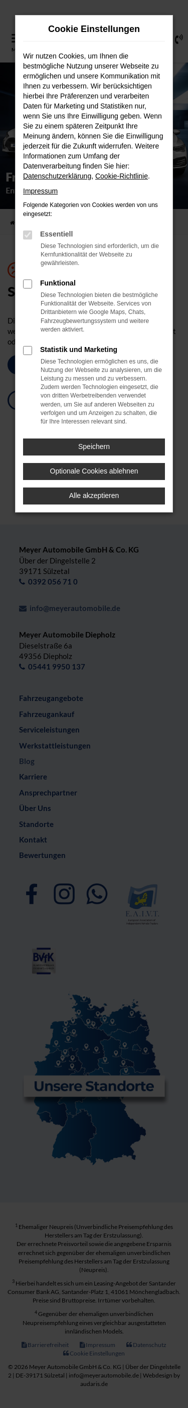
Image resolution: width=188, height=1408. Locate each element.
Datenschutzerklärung (57, 176)
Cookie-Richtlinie (121, 176)
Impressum (40, 191)
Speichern (94, 446)
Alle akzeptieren (94, 496)
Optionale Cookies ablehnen (94, 471)
